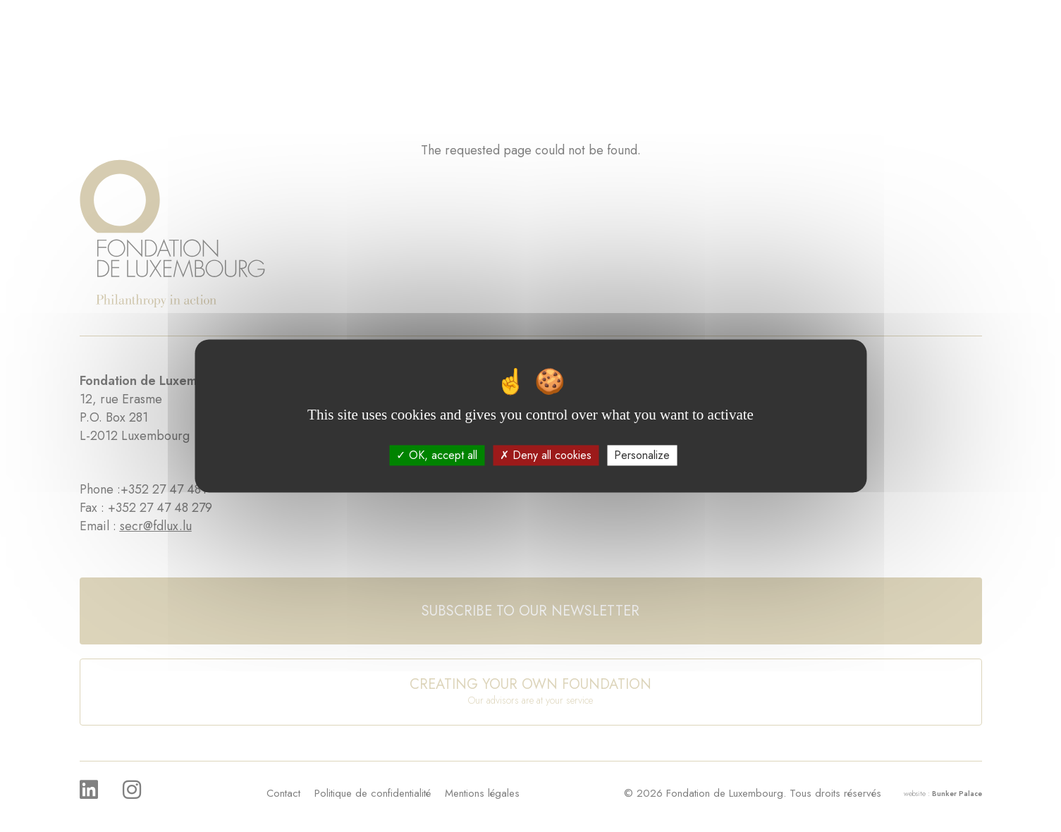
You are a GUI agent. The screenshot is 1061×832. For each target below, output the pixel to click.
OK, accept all (436, 455)
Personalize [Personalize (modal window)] (642, 455)
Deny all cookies (545, 455)
